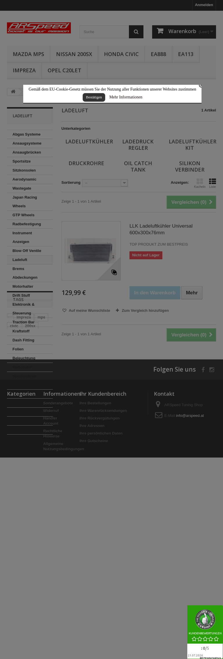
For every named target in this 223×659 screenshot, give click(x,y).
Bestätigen (94, 97)
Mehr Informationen (125, 97)
